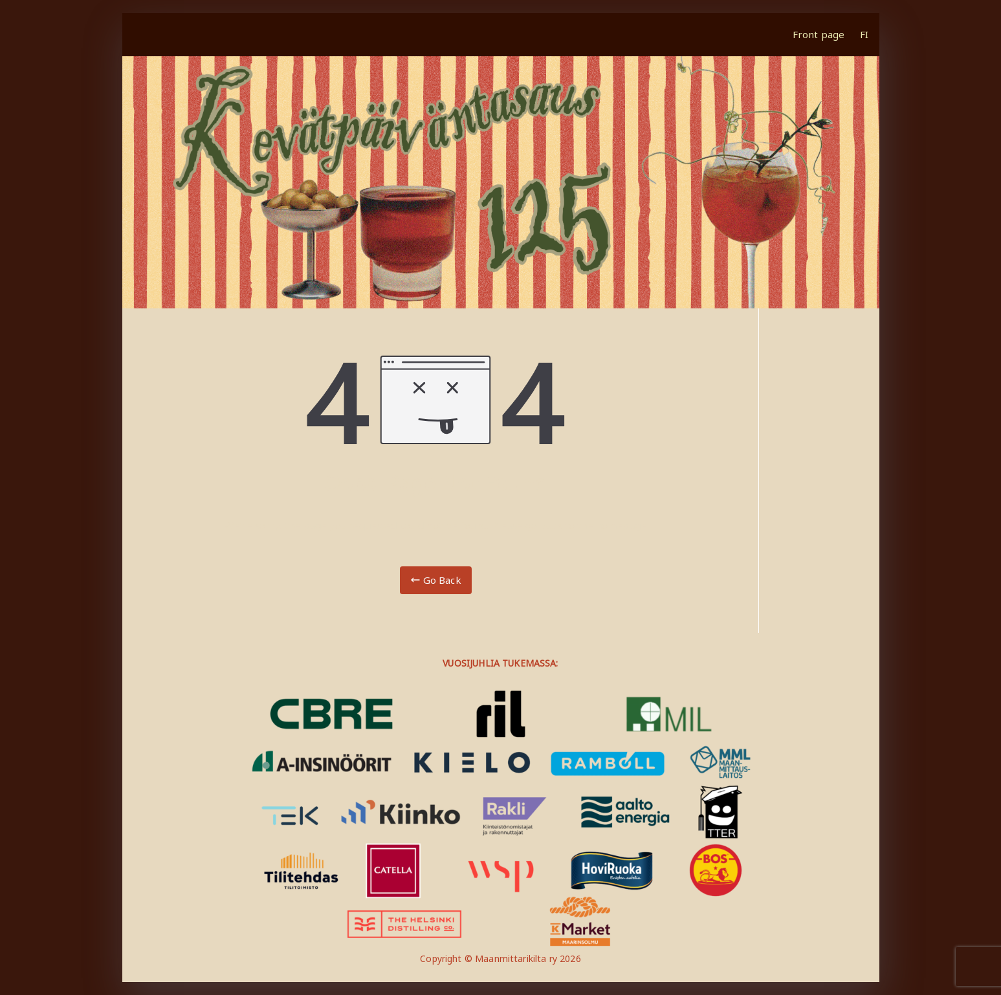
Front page (819, 34)
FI (864, 34)
